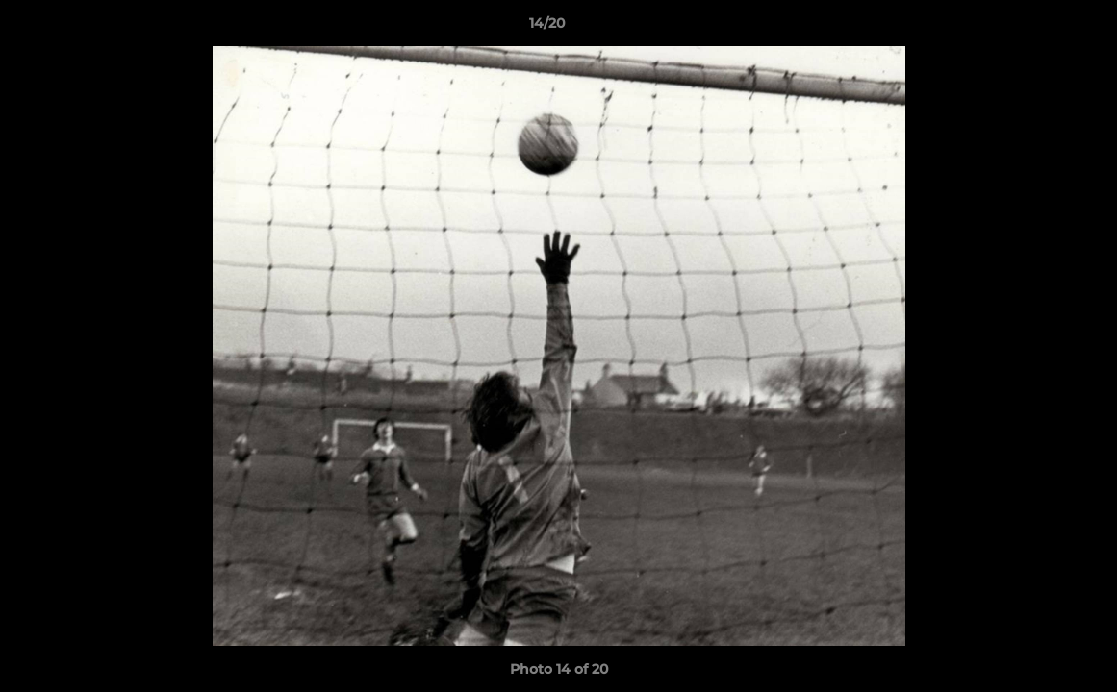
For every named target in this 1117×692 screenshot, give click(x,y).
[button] (1036, 28)
